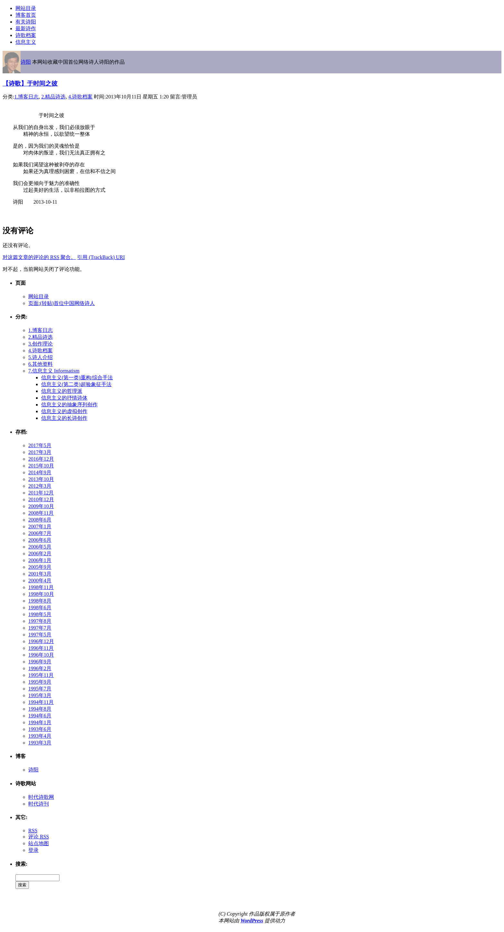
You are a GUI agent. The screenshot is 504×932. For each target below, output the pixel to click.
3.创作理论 (40, 343)
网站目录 (25, 8)
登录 (33, 850)
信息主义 (25, 42)
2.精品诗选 (53, 96)
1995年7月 (39, 688)
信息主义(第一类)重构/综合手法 (77, 377)
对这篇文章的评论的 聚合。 (39, 257)
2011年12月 (41, 492)
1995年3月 (39, 695)
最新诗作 (25, 28)
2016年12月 (41, 459)
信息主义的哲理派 (61, 391)
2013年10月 (41, 479)
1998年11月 (41, 587)
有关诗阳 (25, 21)
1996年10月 (41, 655)
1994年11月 (41, 702)
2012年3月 (39, 486)
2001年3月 (39, 574)
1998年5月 (39, 614)
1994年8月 (39, 709)
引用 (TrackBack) (101, 257)
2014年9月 (39, 472)
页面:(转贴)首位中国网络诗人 (61, 303)
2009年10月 (41, 506)
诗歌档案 (25, 35)
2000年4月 (39, 580)
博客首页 (25, 15)
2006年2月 (39, 553)
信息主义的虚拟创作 (64, 411)
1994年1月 (39, 722)
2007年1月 (39, 526)
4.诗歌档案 (80, 96)
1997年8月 (39, 621)
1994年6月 (39, 715)
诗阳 (26, 62)
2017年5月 (39, 445)
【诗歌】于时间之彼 (30, 83)
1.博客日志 (26, 96)
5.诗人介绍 (40, 357)
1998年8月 (39, 601)
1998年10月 (41, 594)
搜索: (21, 864)
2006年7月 (39, 533)
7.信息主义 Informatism (53, 371)
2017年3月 (39, 452)
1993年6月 (39, 729)
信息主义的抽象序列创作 (69, 404)
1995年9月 (39, 682)
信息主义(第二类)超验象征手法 (76, 384)
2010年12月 (41, 499)
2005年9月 (39, 567)
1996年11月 (41, 648)
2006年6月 (39, 540)
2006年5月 (39, 546)
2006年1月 (39, 560)
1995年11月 (41, 675)
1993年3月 (39, 742)
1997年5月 (39, 634)
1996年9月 (39, 661)
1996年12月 (41, 641)
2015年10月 (41, 465)
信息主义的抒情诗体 (64, 398)
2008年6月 (39, 519)
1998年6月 (39, 607)
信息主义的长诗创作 (64, 418)
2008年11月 (41, 513)
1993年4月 (39, 736)
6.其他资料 (40, 364)
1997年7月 (39, 628)
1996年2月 (39, 668)
